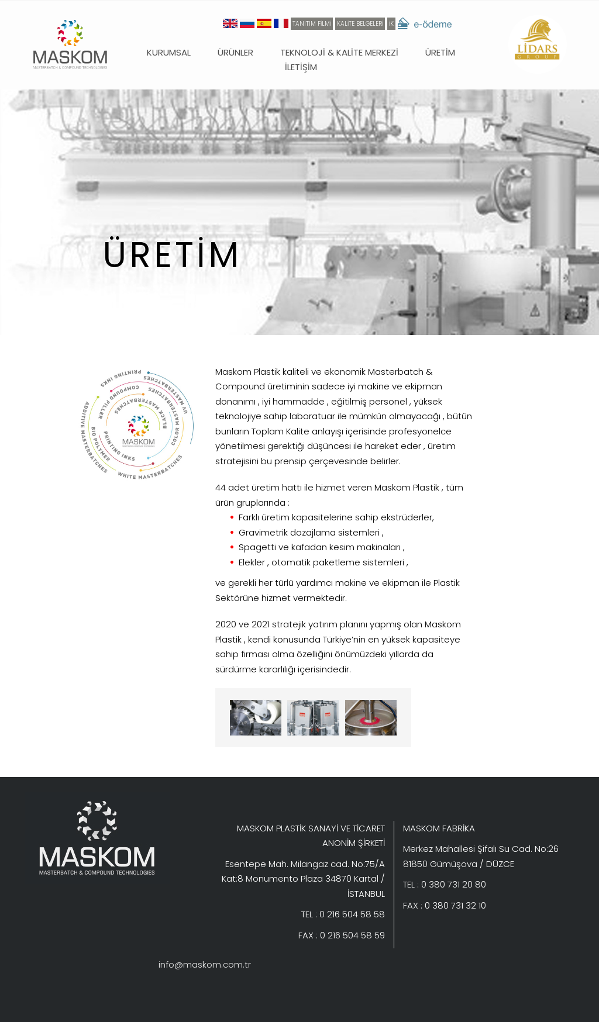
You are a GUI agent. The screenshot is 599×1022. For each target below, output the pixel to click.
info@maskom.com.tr (205, 964)
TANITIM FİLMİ (311, 23)
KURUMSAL (169, 52)
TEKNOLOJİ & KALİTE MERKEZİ (339, 52)
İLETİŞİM (301, 67)
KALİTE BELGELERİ (360, 23)
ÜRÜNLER (235, 52)
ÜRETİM (440, 52)
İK (391, 23)
